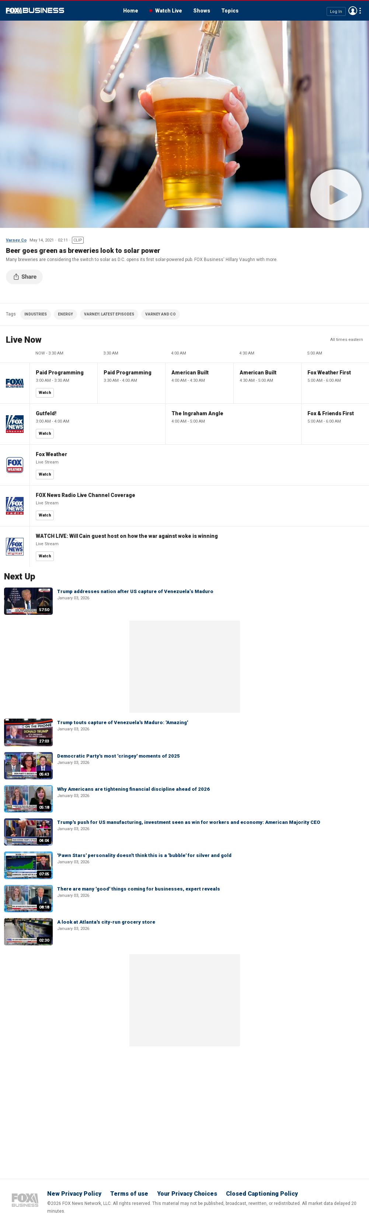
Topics (230, 11)
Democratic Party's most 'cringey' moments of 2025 (118, 756)
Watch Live (168, 11)
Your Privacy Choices (187, 1193)
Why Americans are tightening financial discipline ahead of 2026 (133, 789)
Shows (201, 11)
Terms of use (129, 1193)
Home (130, 11)
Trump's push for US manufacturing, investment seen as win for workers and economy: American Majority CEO (188, 822)
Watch (45, 392)
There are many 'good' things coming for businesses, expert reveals (138, 889)
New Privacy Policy (74, 1193)
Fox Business (35, 11)
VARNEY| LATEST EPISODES (109, 314)
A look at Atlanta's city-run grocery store (106, 922)
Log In (336, 11)
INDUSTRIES (35, 314)
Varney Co (16, 240)
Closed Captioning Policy (262, 1193)
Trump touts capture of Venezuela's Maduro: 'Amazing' (122, 722)
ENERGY (65, 314)
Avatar (352, 10)
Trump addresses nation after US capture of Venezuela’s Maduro (135, 591)
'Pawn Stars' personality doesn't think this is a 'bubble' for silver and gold (144, 855)
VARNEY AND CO (160, 314)
